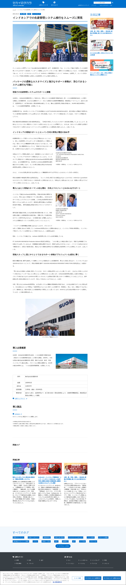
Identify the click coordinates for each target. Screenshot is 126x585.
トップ (14, 9)
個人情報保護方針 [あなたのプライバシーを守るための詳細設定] (57, 582)
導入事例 (23, 14)
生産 (29, 14)
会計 (41, 560)
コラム (35, 541)
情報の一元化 (46, 541)
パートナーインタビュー (75, 537)
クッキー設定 (77, 578)
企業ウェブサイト (20, 398)
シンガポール (83, 560)
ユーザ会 (82, 541)
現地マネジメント (18, 537)
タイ (69, 560)
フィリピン (70, 563)
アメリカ (94, 563)
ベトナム (82, 563)
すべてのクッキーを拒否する (92, 578)
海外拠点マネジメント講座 (21, 541)
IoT (74, 541)
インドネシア (36, 14)
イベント (93, 5)
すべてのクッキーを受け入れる (112, 578)
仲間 (17, 560)
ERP (56, 541)
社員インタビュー (33, 537)
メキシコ (106, 563)
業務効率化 (47, 537)
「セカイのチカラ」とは (105, 5)
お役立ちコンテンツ (83, 5)
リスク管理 (91, 537)
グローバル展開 (103, 537)
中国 (105, 560)
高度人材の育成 (59, 537)
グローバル (93, 541)
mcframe (17, 414)
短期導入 (65, 541)
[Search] (102, 3)
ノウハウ (30, 563)
